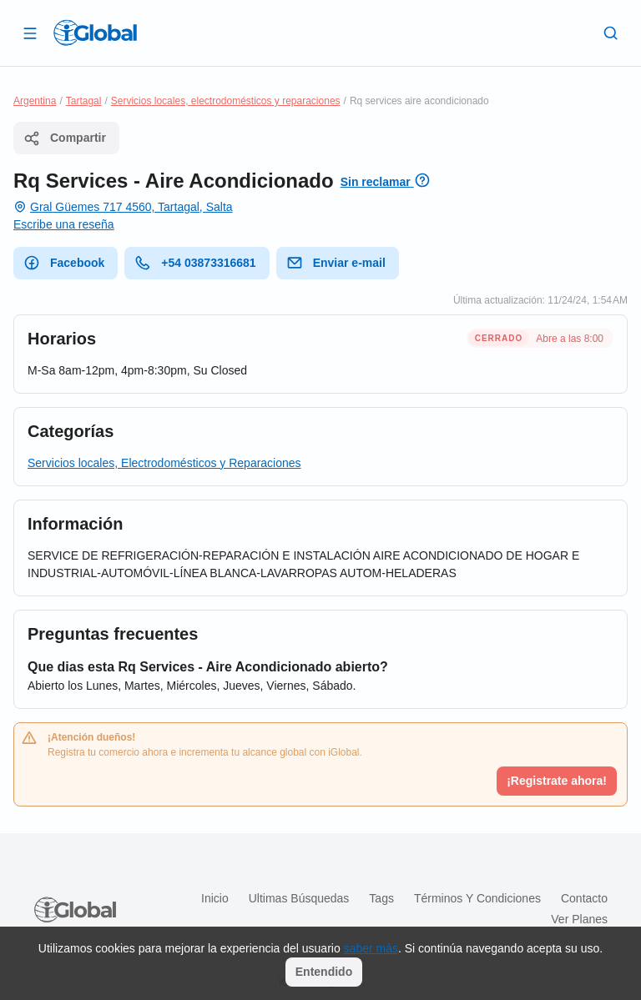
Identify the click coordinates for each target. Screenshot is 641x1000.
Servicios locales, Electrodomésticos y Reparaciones (164, 463)
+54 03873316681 (194, 262)
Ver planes (579, 919)
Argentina (34, 101)
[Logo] (95, 32)
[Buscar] (611, 32)
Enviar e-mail (336, 262)
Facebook (63, 262)
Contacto (584, 898)
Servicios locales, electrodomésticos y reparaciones (226, 101)
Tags (381, 898)
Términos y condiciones (477, 898)
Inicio (215, 898)
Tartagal (84, 101)
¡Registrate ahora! (557, 780)
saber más (371, 948)
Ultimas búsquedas (299, 898)
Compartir (64, 138)
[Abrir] (30, 32)
